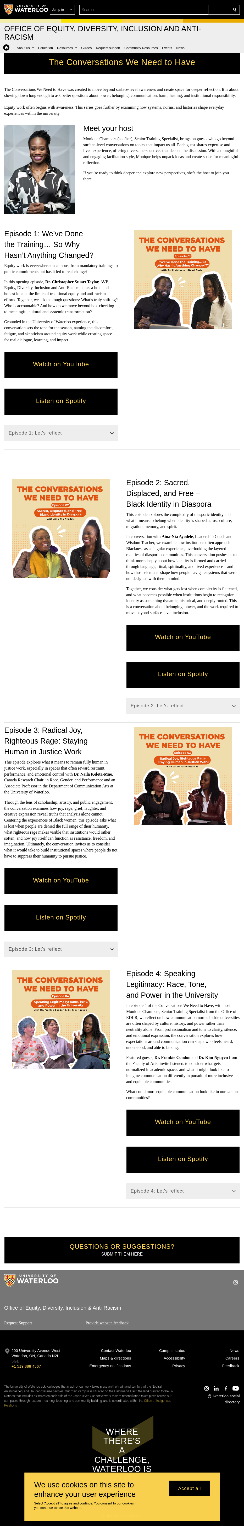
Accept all (189, 1488)
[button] (197, 9)
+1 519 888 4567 (26, 1366)
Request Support (18, 1323)
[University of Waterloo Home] (26, 9)
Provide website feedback (107, 1323)
